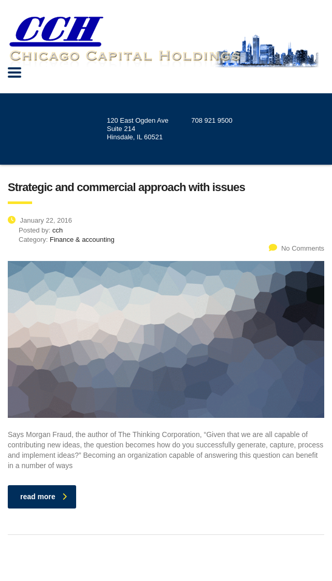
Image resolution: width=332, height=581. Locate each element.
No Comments (296, 248)
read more (43, 496)
